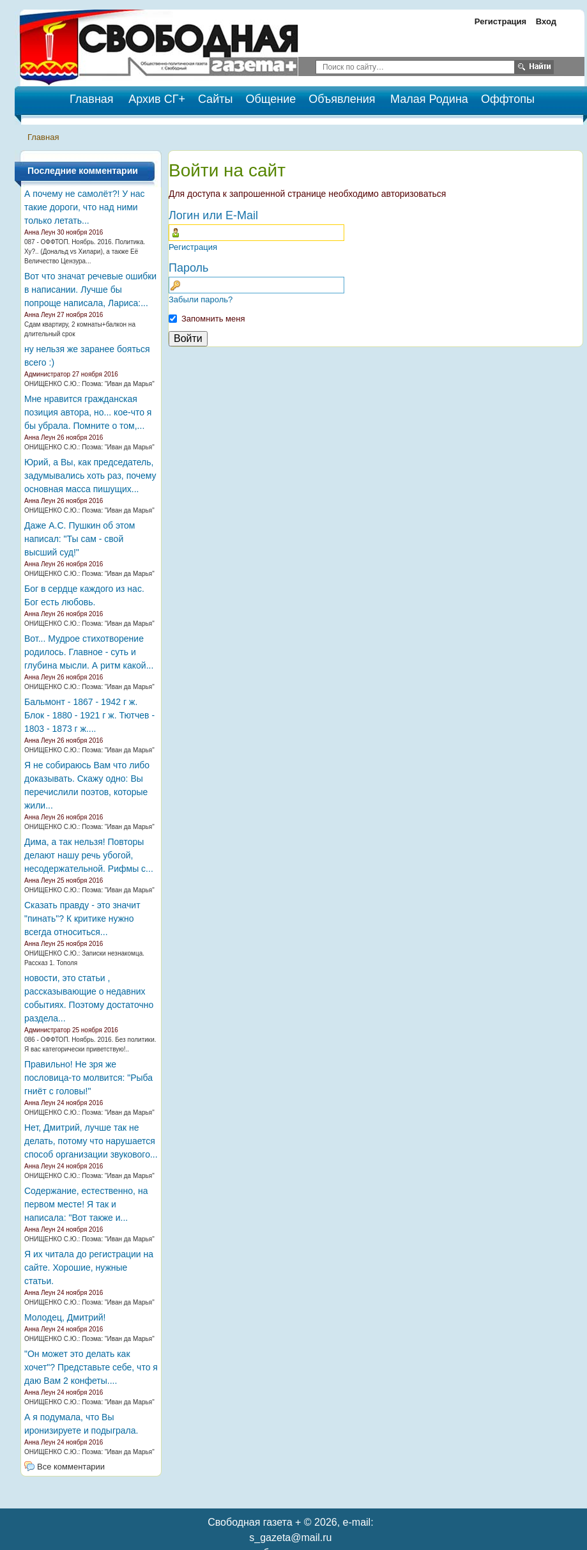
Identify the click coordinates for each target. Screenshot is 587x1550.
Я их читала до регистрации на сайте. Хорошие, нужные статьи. (88, 1267)
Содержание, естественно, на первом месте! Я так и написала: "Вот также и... (86, 1204)
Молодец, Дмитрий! (65, 1317)
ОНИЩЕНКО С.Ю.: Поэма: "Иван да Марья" (89, 383)
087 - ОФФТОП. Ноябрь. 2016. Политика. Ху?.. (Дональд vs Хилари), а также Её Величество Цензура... (84, 251)
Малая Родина (429, 99)
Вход (546, 21)
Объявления (342, 99)
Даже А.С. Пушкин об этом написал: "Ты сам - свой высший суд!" (79, 538)
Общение (270, 99)
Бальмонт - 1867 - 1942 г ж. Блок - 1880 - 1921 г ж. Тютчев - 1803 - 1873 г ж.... (89, 715)
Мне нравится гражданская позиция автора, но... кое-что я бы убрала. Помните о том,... (87, 412)
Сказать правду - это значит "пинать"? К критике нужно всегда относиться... (82, 918)
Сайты (215, 99)
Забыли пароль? (201, 299)
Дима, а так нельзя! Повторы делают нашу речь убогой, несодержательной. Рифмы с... (88, 855)
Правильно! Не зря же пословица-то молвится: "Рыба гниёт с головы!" (88, 1077)
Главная (43, 137)
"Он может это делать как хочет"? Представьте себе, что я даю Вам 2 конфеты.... (91, 1367)
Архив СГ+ (156, 99)
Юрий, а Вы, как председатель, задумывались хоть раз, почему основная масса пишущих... (90, 475)
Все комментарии (71, 1466)
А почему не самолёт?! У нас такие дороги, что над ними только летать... (84, 207)
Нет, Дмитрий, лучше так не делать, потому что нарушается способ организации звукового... (91, 1140)
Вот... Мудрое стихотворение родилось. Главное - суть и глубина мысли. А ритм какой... (88, 651)
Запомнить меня (213, 318)
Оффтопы (508, 99)
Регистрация (500, 21)
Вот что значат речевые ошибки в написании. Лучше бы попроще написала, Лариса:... (90, 289)
